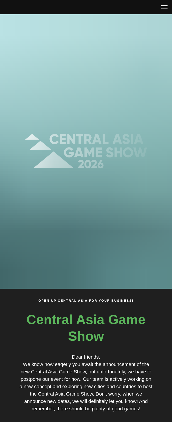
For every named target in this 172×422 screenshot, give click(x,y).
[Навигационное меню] (164, 7)
